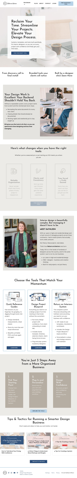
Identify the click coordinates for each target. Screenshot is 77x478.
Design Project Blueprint (26, 472)
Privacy (58, 472)
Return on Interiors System (26, 474)
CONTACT (48, 3)
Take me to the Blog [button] (38, 461)
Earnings (47, 472)
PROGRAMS (27, 3)
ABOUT (41, 3)
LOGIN (54, 3)
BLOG (36, 3)
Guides (21, 471)
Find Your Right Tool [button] (66, 3)
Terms (52, 472)
